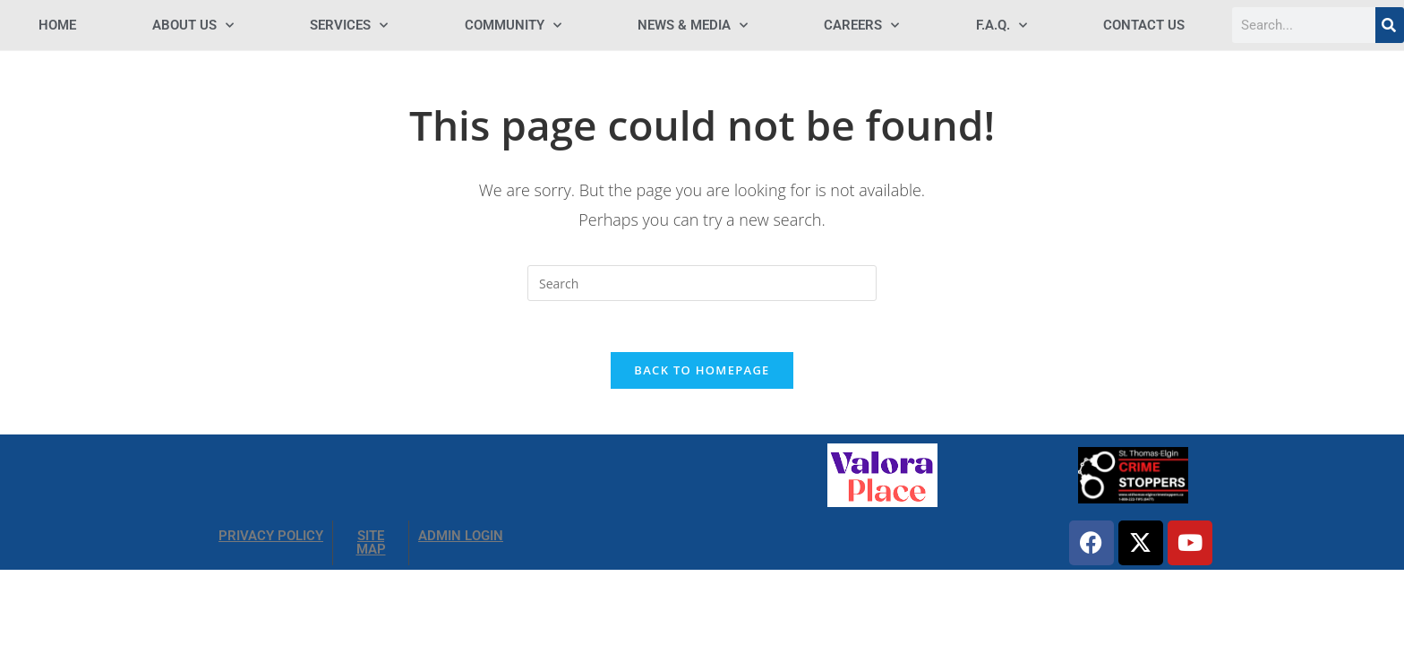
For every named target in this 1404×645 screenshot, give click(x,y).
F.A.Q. (1001, 25)
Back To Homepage (701, 374)
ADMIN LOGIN (460, 539)
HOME (57, 25)
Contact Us (1144, 25)
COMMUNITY (513, 25)
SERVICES (349, 25)
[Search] (1389, 25)
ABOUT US (193, 25)
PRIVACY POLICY (270, 539)
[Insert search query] (702, 283)
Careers (861, 25)
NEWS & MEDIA (693, 25)
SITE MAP (371, 546)
